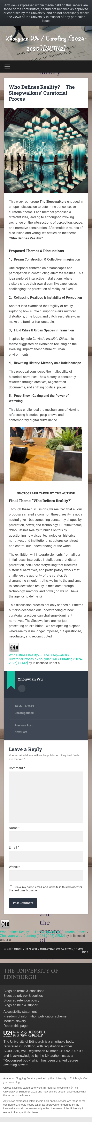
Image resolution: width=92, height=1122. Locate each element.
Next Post (21, 732)
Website (14, 867)
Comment (17, 768)
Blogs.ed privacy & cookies (23, 995)
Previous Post (24, 725)
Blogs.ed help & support (20, 1005)
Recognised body (17, 1060)
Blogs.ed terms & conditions (23, 991)
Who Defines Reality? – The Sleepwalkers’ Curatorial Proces (42, 93)
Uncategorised (24, 713)
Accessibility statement (20, 1011)
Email (14, 847)
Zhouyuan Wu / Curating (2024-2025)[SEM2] (46, 43)
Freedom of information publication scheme (35, 1016)
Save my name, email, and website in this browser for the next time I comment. (45, 888)
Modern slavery (14, 1021)
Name (14, 828)
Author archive (21, 688)
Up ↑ (85, 951)
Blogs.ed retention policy (21, 1000)
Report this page (15, 1026)
